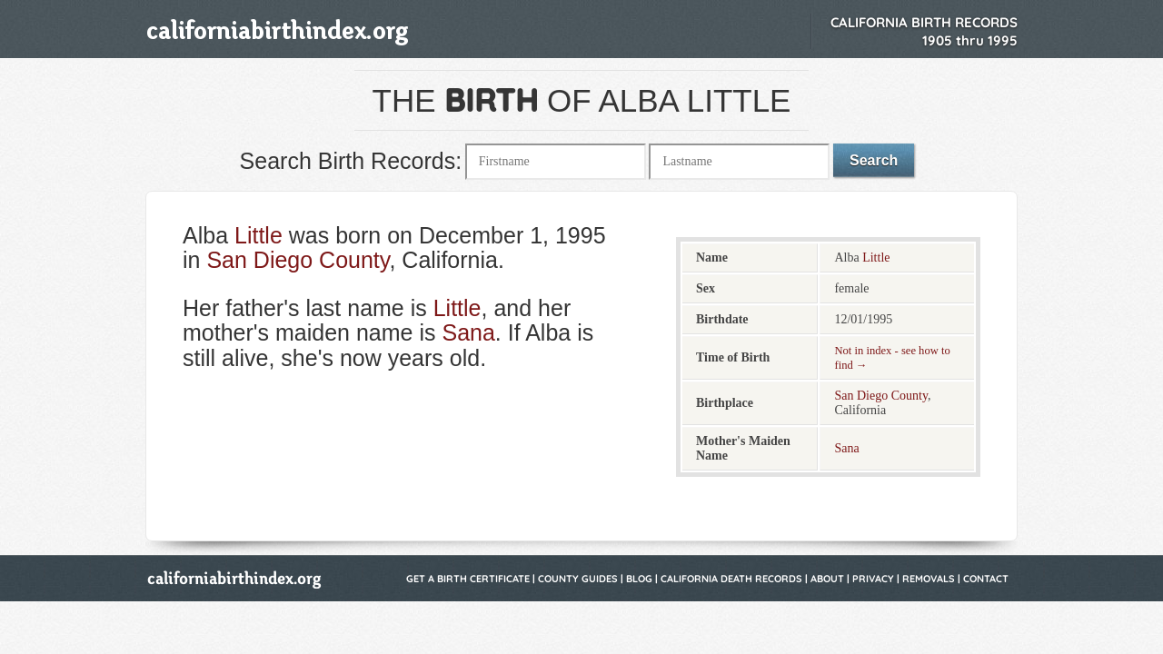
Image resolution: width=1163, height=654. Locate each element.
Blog (639, 578)
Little (258, 235)
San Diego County (297, 259)
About (827, 578)
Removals (928, 578)
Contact (986, 578)
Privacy (873, 578)
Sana (468, 332)
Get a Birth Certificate (468, 578)
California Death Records (731, 578)
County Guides (578, 578)
